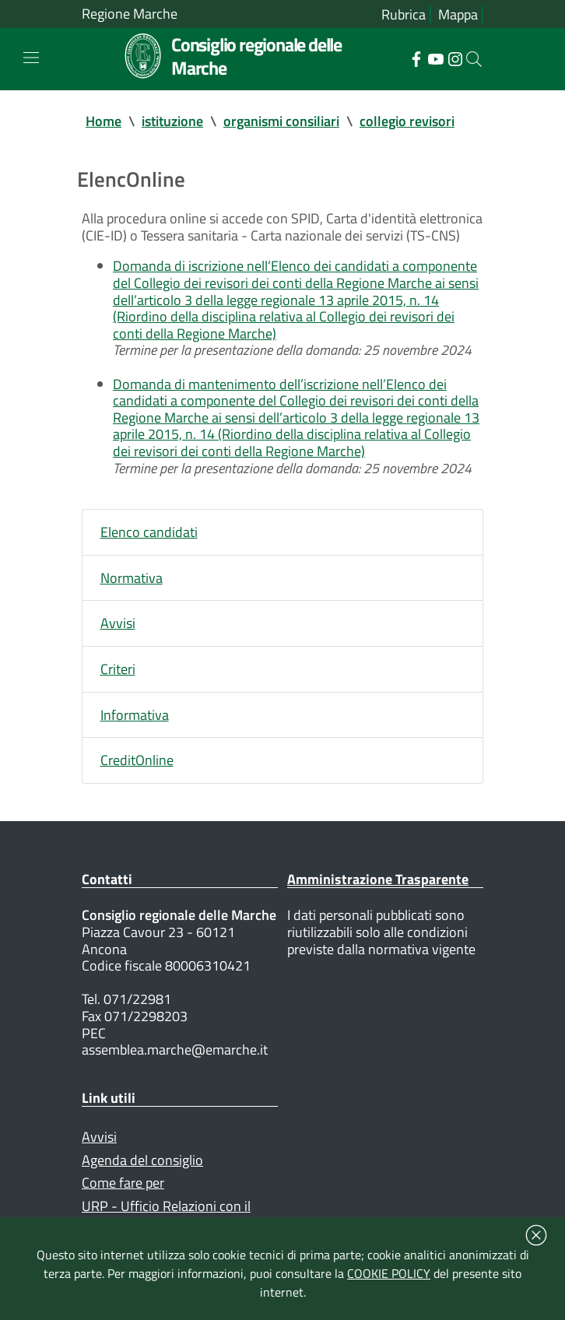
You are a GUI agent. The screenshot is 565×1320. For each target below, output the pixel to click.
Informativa (134, 714)
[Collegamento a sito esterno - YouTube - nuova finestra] (435, 57)
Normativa (131, 577)
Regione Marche (129, 14)
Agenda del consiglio (142, 1160)
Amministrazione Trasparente (377, 879)
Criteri (117, 668)
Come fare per (123, 1182)
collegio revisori (407, 121)
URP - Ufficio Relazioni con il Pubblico (166, 1214)
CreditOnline (137, 760)
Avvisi (117, 623)
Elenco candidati (149, 531)
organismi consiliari (281, 121)
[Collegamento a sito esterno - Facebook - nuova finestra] (416, 57)
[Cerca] (474, 59)
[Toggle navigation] (31, 57)
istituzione (172, 121)
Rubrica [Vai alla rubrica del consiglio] (403, 14)
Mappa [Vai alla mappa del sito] (458, 14)
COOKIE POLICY (388, 1273)
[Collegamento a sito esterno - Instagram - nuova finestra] (455, 57)
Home (103, 121)
